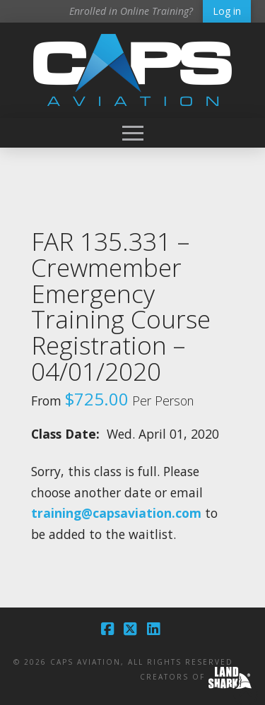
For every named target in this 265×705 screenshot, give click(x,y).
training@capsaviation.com (116, 512)
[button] (133, 133)
